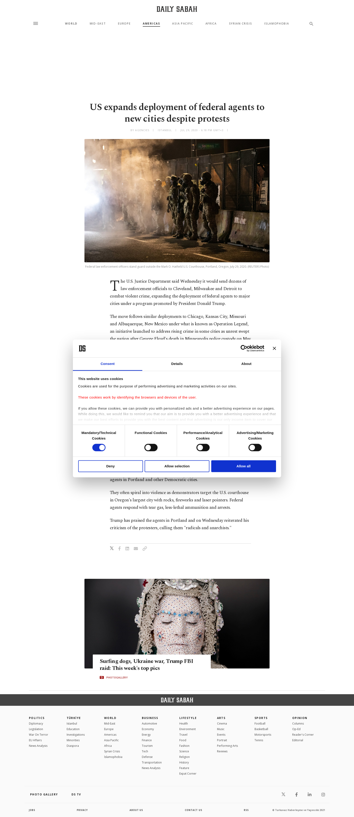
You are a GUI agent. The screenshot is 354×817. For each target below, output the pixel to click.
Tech (145, 751)
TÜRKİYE (74, 718)
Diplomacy (36, 723)
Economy (148, 729)
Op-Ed (296, 729)
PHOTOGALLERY (117, 677)
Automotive (149, 723)
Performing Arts (227, 746)
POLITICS (37, 718)
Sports (261, 718)
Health (183, 723)
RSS (246, 810)
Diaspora (73, 746)
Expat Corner (187, 774)
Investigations (76, 735)
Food (182, 740)
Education (73, 729)
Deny (110, 466)
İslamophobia (113, 757)
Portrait (222, 740)
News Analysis (38, 746)
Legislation (36, 729)
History (184, 762)
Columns (298, 723)
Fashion (184, 746)
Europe (124, 23)
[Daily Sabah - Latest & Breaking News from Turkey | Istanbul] (177, 9)
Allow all (243, 466)
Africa (211, 23)
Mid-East (98, 23)
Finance (147, 740)
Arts (221, 718)
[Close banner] (274, 348)
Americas (151, 23)
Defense (147, 757)
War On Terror (38, 735)
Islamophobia (276, 23)
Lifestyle (188, 718)
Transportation (152, 762)
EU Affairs (35, 740)
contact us (194, 810)
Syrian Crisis (240, 23)
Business (150, 718)
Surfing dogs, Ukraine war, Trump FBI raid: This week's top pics (148, 665)
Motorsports (263, 735)
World (71, 23)
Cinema (222, 723)
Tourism (147, 746)
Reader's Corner (303, 735)
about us (136, 810)
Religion (184, 757)
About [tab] (246, 364)
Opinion (299, 718)
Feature (184, 768)
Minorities (73, 740)
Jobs (32, 810)
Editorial (297, 740)
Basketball (261, 729)
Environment (187, 729)
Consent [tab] (108, 364)
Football (260, 723)
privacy (82, 810)
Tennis (259, 740)
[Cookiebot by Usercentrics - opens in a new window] (244, 348)
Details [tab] (177, 364)
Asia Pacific (182, 23)
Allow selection (176, 466)
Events (221, 735)
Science (184, 751)
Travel (183, 735)
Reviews (222, 751)
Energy (146, 735)
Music (220, 729)
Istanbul (72, 723)
